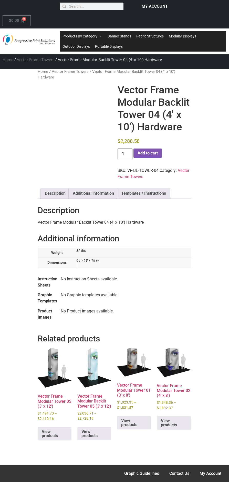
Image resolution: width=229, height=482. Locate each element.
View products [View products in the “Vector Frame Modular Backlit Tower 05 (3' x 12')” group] (89, 433)
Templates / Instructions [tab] (143, 193)
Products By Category (82, 36)
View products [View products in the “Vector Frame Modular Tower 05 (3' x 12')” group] (50, 433)
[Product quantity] (125, 154)
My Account (210, 473)
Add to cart (148, 153)
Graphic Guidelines (141, 473)
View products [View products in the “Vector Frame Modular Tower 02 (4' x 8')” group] (169, 422)
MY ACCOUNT (155, 6)
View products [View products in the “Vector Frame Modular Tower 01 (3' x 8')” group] (129, 422)
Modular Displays (182, 36)
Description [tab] (55, 193)
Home (8, 59)
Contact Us (179, 473)
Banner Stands (119, 36)
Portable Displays (109, 46)
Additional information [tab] (93, 193)
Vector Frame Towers (35, 59)
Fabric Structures (150, 36)
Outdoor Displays (76, 46)
